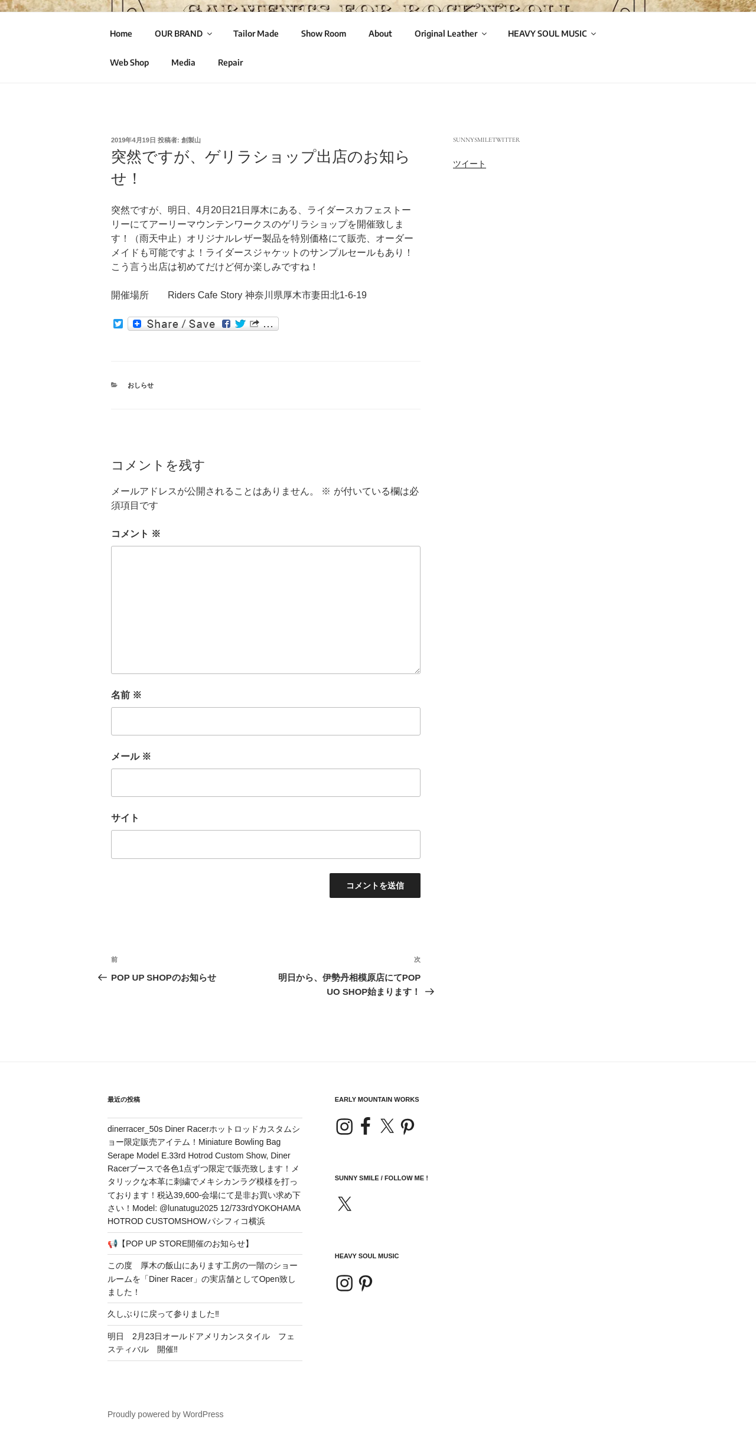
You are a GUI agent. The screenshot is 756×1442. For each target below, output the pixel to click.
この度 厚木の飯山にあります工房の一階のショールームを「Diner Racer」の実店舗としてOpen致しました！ (202, 1279)
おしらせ (141, 385)
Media (183, 62)
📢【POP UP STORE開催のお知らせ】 (180, 1243)
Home (121, 33)
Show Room (323, 33)
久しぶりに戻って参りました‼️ (163, 1314)
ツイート (469, 163)
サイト (125, 818)
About (380, 33)
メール (131, 756)
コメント (136, 534)
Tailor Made (256, 33)
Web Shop (129, 62)
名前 (126, 695)
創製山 (191, 140)
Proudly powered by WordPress (165, 1414)
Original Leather (451, 33)
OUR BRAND (184, 33)
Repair (230, 62)
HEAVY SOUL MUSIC (553, 33)
